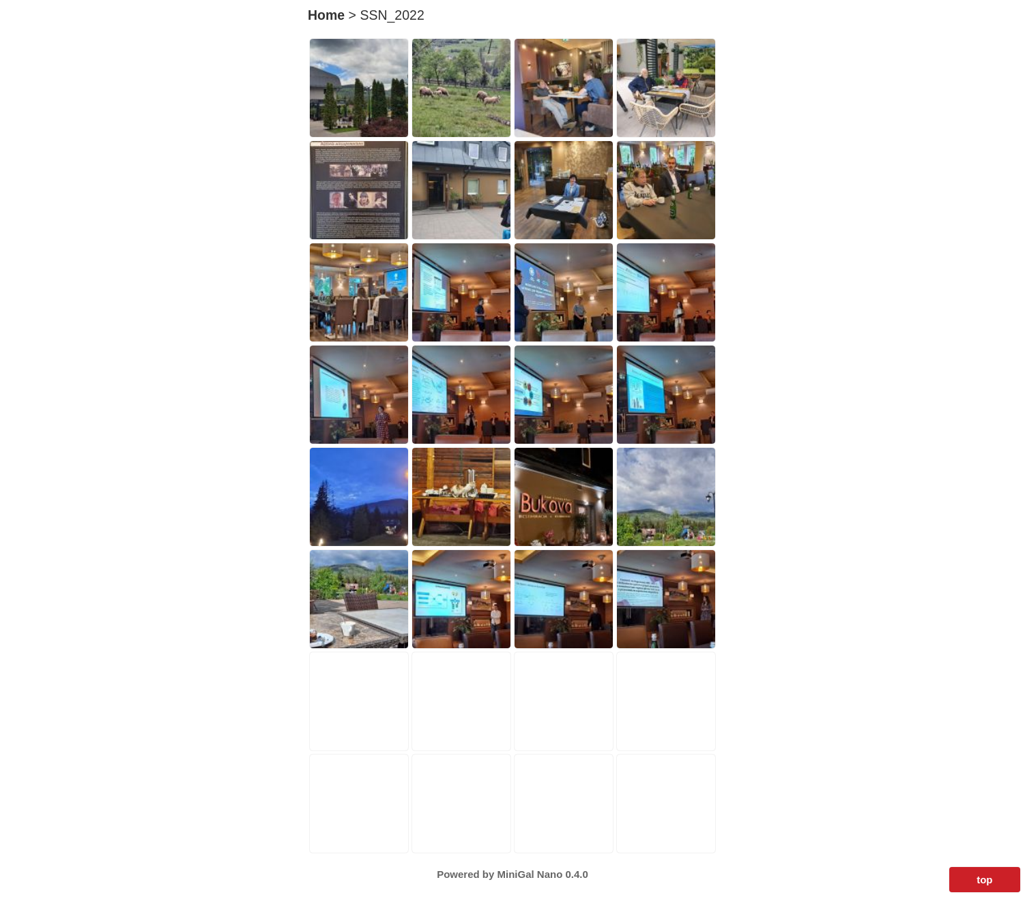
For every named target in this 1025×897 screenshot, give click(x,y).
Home (326, 14)
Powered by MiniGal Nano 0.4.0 (512, 874)
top (984, 879)
